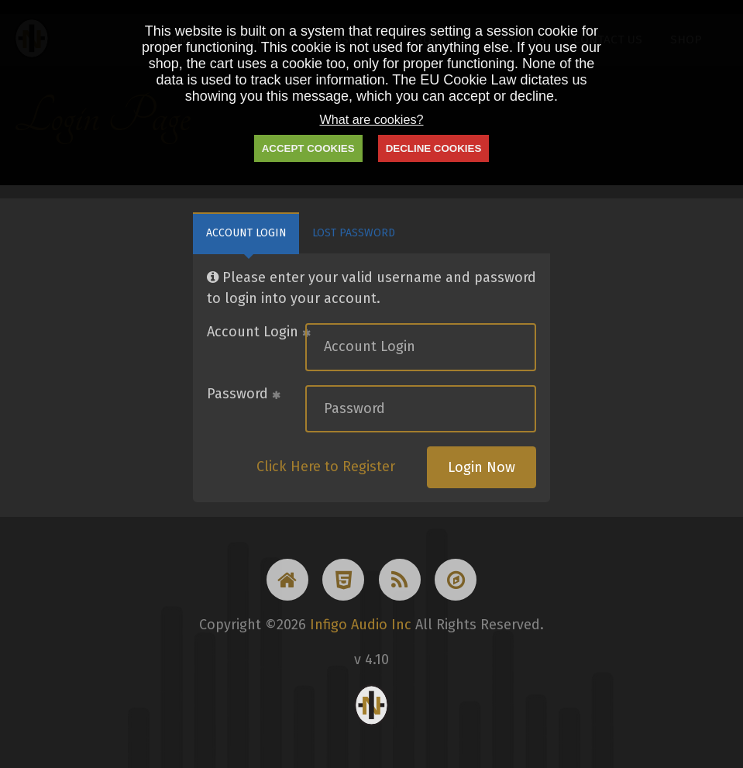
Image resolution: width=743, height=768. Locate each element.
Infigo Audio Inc (360, 624)
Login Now (481, 467)
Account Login (246, 232)
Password (243, 393)
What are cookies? (371, 119)
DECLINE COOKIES (434, 148)
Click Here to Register (325, 466)
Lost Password (353, 232)
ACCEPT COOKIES (308, 148)
